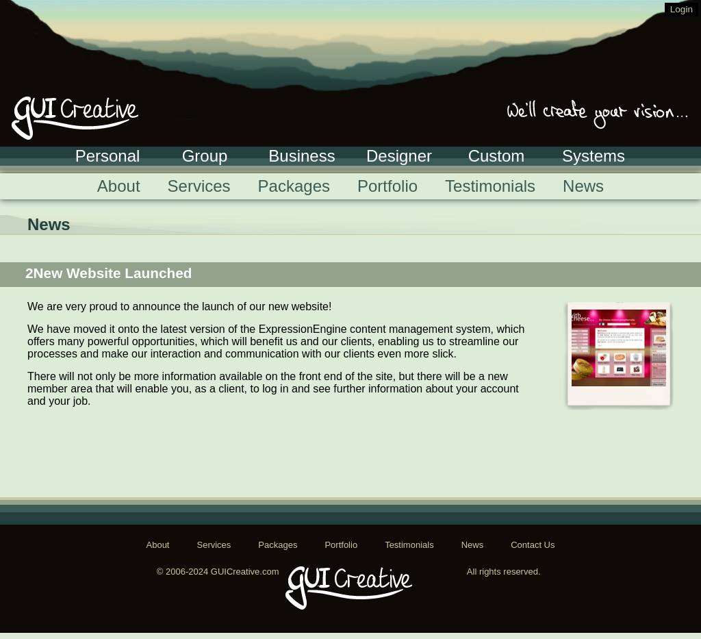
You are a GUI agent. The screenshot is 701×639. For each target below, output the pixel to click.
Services (199, 186)
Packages (294, 186)
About (118, 186)
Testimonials (490, 186)
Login (681, 9)
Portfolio (387, 186)
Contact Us (533, 545)
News (583, 186)
